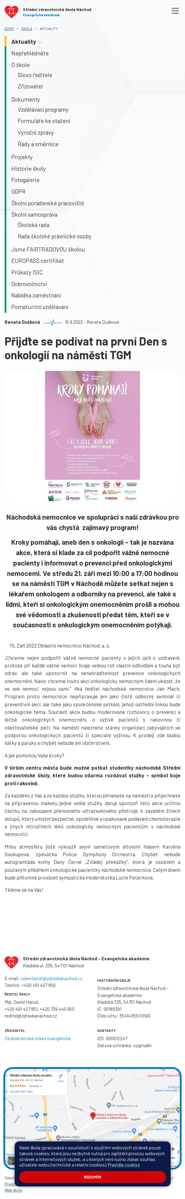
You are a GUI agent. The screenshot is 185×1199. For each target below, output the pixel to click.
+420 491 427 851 (21, 1009)
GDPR (18, 191)
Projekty (22, 156)
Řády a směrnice (38, 144)
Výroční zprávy (36, 132)
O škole (20, 64)
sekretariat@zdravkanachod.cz (51, 978)
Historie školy (28, 168)
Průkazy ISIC (27, 272)
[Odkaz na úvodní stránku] (48, 10)
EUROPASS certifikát (37, 260)
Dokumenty (25, 99)
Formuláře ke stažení (44, 120)
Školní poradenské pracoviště (47, 203)
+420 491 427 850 (39, 985)
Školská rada (33, 224)
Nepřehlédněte (30, 53)
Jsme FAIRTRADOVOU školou (48, 249)
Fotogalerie (25, 179)
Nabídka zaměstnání (36, 295)
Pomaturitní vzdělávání (39, 306)
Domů (9, 29)
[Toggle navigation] (175, 11)
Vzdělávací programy (43, 109)
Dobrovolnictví (29, 283)
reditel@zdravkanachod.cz (31, 1015)
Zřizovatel (30, 86)
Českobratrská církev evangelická (38, 1038)
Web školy (13, 1190)
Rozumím (92, 1177)
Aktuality (48, 29)
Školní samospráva (34, 214)
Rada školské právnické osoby (54, 236)
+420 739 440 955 (57, 1009)
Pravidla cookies (124, 1164)
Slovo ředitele (35, 74)
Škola (26, 29)
